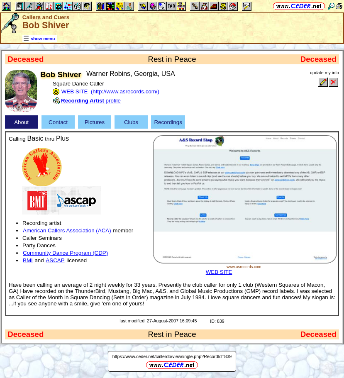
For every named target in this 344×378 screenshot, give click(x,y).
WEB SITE (219, 272)
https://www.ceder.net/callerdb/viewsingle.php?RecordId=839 (172, 356)
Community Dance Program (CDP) (65, 253)
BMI (28, 260)
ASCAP (55, 260)
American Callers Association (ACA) (67, 230)
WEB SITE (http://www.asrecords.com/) (110, 91)
